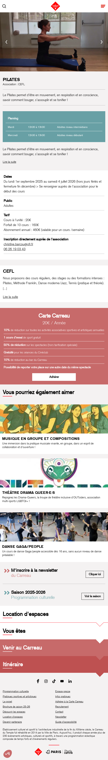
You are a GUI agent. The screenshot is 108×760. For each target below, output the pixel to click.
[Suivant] (102, 42)
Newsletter (60, 716)
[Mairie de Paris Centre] (59, 752)
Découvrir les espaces (14, 711)
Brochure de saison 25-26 (16, 706)
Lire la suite (9, 162)
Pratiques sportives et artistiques (19, 696)
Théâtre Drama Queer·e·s (28, 492)
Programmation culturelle (16, 691)
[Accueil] (38, 752)
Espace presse (62, 691)
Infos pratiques (62, 696)
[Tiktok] (54, 681)
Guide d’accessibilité (66, 721)
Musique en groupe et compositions (41, 438)
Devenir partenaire (12, 721)
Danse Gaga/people (22, 546)
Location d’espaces (13, 716)
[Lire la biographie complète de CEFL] (10, 296)
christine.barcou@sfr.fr (18, 244)
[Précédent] (6, 42)
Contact (59, 711)
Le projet (7, 701)
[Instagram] (46, 681)
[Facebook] (38, 681)
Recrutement (62, 706)
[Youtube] (62, 681)
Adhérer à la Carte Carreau (69, 701)
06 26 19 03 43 (14, 249)
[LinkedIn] (70, 681)
